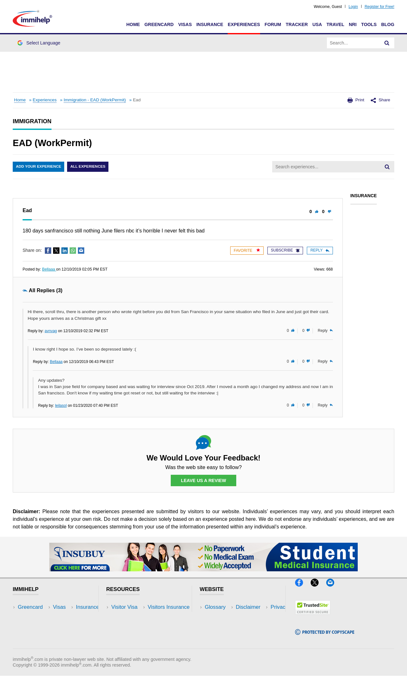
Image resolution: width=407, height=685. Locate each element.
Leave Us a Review (203, 480)
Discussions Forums (135, 636)
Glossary (215, 607)
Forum (273, 24)
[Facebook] (303, 589)
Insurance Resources (136, 645)
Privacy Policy (221, 626)
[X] (318, 589)
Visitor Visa (124, 607)
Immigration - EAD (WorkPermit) (95, 99)
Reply (319, 250)
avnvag (51, 331)
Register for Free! (379, 6)
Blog (387, 24)
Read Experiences (133, 626)
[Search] (387, 42)
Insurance (209, 24)
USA (317, 24)
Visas (185, 24)
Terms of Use (220, 636)
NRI (353, 24)
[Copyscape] (324, 637)
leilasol (61, 405)
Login (353, 6)
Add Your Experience (39, 167)
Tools (369, 24)
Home (133, 24)
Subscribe (285, 250)
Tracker (297, 24)
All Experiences (89, 167)
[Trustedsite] (312, 617)
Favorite (247, 250)
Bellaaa (49, 269)
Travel (335, 24)
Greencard (159, 24)
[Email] (333, 589)
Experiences (244, 24)
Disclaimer (217, 617)
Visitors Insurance (132, 617)
